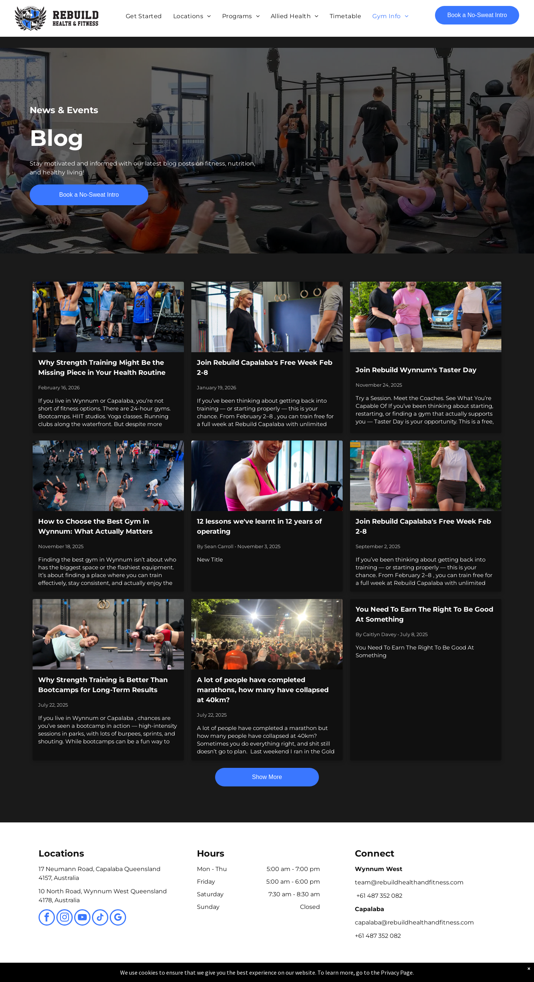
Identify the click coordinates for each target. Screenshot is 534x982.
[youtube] (82, 918)
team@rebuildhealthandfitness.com (409, 882)
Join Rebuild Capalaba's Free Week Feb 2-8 (264, 368)
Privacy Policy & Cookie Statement (221, 975)
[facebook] (47, 918)
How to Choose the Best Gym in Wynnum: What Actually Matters (95, 526)
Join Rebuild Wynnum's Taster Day (416, 370)
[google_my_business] (118, 918)
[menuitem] (144, 16)
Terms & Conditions (328, 975)
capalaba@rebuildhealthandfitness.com (414, 922)
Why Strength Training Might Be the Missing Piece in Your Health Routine (101, 368)
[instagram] (64, 918)
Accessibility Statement (282, 975)
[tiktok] (100, 918)
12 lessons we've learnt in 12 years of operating (259, 526)
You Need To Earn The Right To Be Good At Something (424, 614)
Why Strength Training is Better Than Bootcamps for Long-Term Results (103, 685)
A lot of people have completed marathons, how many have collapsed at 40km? (263, 690)
